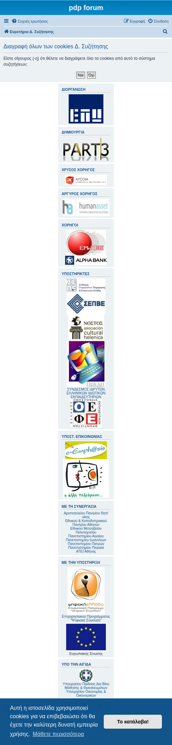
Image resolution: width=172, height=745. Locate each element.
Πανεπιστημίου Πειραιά (86, 548)
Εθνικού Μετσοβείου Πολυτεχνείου (86, 530)
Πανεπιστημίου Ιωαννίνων (86, 540)
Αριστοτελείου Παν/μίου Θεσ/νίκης (86, 515)
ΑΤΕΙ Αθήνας (86, 551)
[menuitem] (29, 21)
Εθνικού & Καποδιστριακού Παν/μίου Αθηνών (86, 523)
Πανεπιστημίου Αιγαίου (85, 536)
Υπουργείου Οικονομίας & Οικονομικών (86, 693)
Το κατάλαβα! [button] (133, 721)
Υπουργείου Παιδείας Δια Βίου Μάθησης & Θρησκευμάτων (86, 686)
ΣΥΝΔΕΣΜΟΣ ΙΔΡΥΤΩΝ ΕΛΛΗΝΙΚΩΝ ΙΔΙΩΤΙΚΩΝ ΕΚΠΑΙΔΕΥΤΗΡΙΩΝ (86, 393)
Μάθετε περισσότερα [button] (58, 734)
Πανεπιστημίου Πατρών (86, 544)
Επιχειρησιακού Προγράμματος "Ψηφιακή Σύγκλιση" (86, 594)
